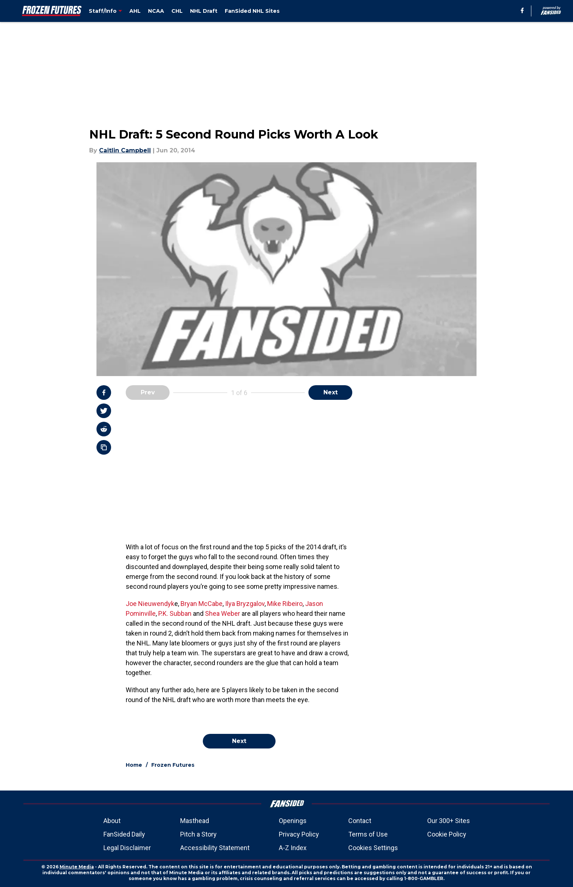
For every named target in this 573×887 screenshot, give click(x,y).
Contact (359, 821)
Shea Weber (222, 613)
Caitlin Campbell (125, 150)
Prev (148, 392)
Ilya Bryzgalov (245, 603)
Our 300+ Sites (448, 821)
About (112, 821)
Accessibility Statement (215, 848)
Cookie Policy (446, 834)
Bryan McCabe (202, 603)
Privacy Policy (299, 834)
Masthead (194, 821)
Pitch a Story (198, 834)
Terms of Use (368, 834)
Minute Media (77, 866)
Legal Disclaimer (127, 848)
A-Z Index (293, 848)
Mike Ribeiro (285, 603)
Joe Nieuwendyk (150, 603)
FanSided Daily (124, 834)
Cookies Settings (373, 848)
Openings (293, 821)
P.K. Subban (174, 613)
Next (330, 392)
